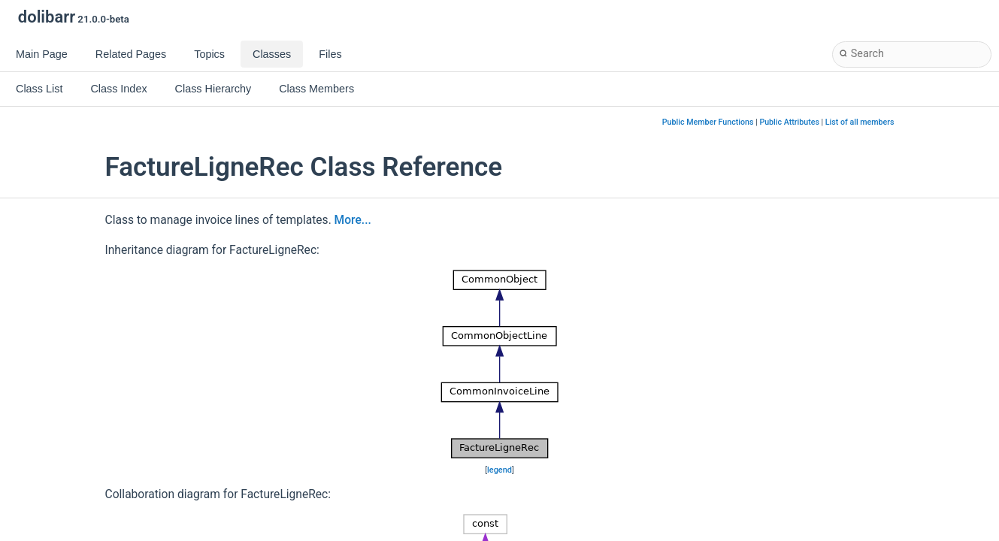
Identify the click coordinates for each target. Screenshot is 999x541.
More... (353, 220)
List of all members (860, 122)
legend (499, 470)
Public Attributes (789, 122)
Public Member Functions (708, 122)
